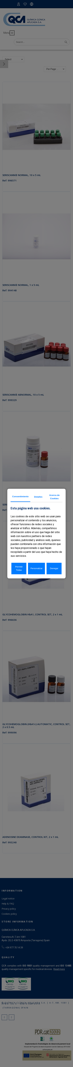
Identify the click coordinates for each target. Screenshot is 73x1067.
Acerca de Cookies (54, 497)
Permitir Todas (19, 568)
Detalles (38, 497)
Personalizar (36, 568)
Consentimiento (20, 496)
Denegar (54, 568)
